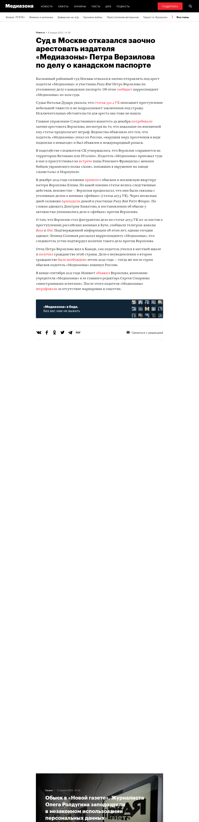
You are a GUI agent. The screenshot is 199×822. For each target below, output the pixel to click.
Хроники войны (92, 17)
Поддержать (170, 6)
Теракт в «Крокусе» (155, 17)
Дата (108, 6)
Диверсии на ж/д (68, 17)
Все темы (183, 17)
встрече (85, 161)
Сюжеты (63, 6)
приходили (71, 201)
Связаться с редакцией (71, 782)
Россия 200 (110, 796)
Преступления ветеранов (123, 17)
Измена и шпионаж (41, 17)
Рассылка (109, 782)
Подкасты (123, 6)
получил (46, 254)
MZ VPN (107, 789)
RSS (107, 775)
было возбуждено (72, 260)
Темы (60, 796)
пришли (92, 180)
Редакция (62, 775)
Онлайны (80, 6)
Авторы (61, 789)
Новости (47, 6)
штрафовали (46, 289)
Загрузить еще (99, 654)
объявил (103, 273)
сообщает (124, 89)
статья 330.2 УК (107, 103)
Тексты (95, 6)
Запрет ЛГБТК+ (15, 17)
